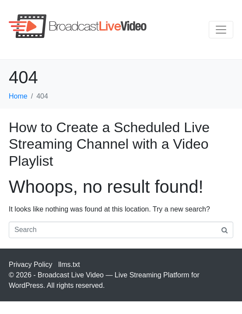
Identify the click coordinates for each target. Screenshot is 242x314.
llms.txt (69, 264)
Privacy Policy (31, 264)
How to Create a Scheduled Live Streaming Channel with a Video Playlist (109, 144)
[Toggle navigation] (221, 29)
